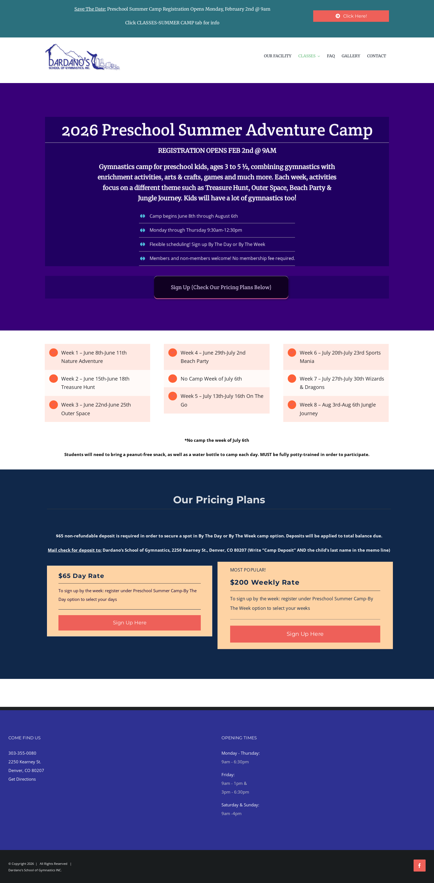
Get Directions (22, 779)
